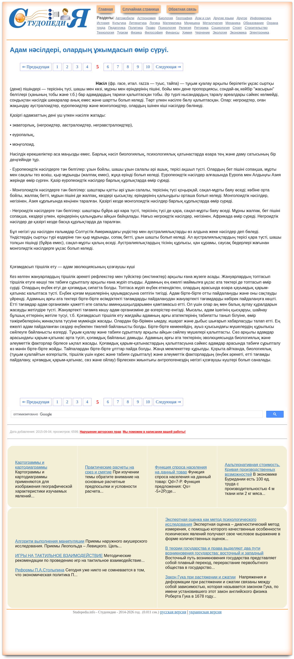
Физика (136, 32)
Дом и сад (203, 18)
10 (148, 66)
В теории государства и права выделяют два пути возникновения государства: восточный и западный (214, 550)
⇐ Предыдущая (35, 66)
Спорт (237, 28)
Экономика (238, 32)
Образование (253, 23)
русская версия (173, 612)
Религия (185, 28)
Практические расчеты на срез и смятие (109, 469)
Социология (220, 28)
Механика (233, 23)
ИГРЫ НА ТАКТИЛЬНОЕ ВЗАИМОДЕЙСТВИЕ (59, 555)
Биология (166, 18)
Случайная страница (140, 9)
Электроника (259, 32)
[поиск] (136, 414)
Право (150, 28)
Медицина (192, 23)
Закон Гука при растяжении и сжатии (200, 577)
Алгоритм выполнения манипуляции (49, 541)
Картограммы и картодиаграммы (31, 464)
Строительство (256, 28)
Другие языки (223, 18)
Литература (138, 23)
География (184, 18)
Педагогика (116, 28)
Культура (119, 23)
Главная (106, 9)
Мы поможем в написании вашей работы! (154, 432)
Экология (220, 32)
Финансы (172, 32)
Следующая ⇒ (168, 66)
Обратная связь (182, 9)
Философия (154, 32)
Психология (167, 28)
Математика (172, 23)
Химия (187, 32)
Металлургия (213, 23)
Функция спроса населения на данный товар (181, 469)
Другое (242, 18)
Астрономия (146, 18)
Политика (135, 28)
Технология (105, 32)
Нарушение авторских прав (100, 432)
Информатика (260, 18)
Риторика (201, 28)
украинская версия (205, 612)
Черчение (202, 32)
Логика (155, 23)
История (103, 23)
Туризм (122, 32)
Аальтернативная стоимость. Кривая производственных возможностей (252, 469)
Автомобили (125, 18)
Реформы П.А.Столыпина (39, 570)
